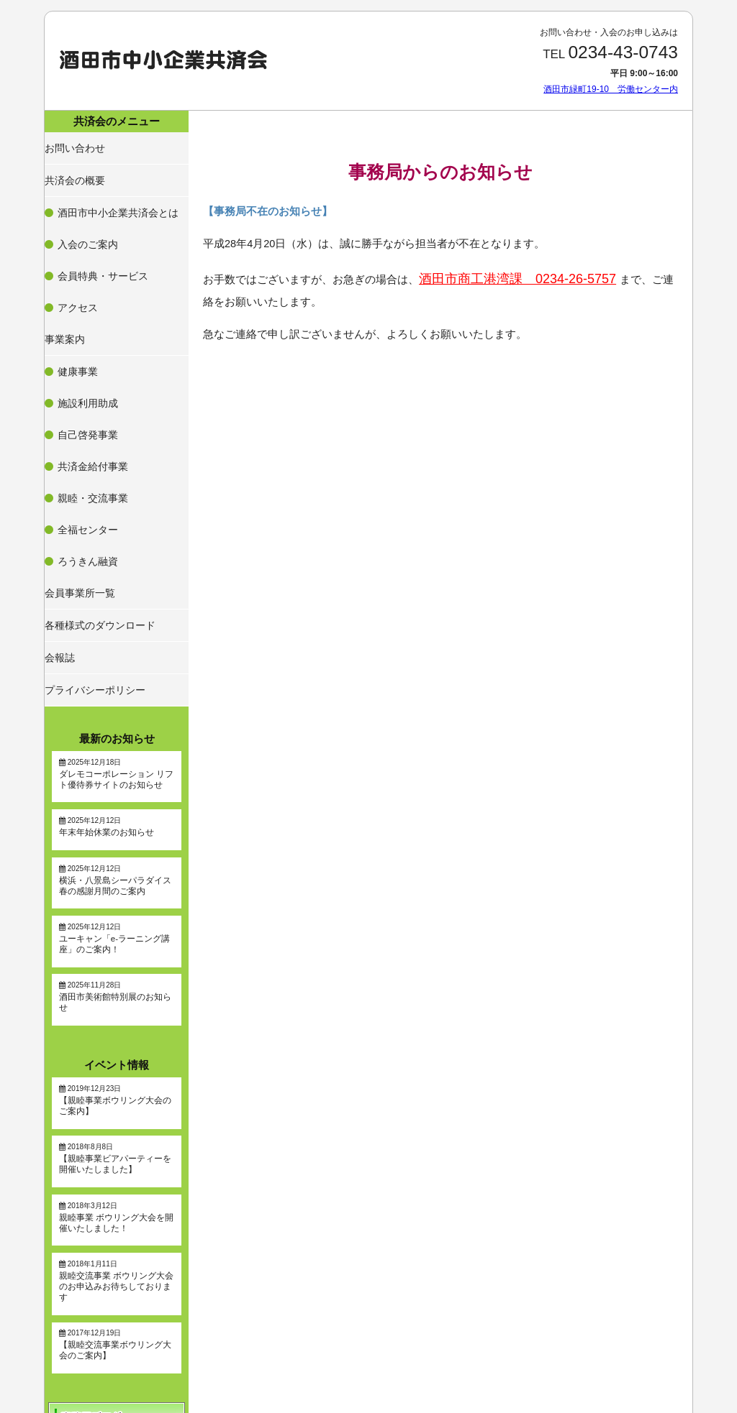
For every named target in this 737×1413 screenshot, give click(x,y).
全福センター (86, 372)
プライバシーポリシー (92, 485)
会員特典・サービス (98, 225)
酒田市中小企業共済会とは (111, 190)
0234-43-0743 (623, 52)
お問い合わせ (75, 143)
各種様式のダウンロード (96, 436)
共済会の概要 (75, 168)
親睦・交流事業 (90, 355)
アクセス (77, 242)
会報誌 (62, 461)
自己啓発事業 (86, 321)
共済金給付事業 (90, 338)
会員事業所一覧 (79, 411)
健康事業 (77, 286)
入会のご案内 (86, 208)
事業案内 (66, 264)
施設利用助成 (86, 303)
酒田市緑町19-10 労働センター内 (610, 89)
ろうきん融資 (86, 390)
